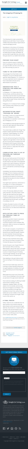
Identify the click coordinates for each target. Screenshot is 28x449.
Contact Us (16, 438)
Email (4, 374)
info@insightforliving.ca (7, 421)
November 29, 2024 (10, 333)
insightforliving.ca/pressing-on (11, 317)
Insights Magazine (10, 334)
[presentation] (14, 387)
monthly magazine (18, 327)
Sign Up (7, 394)
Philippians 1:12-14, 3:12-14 (13, 335)
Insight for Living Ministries (12, 17)
